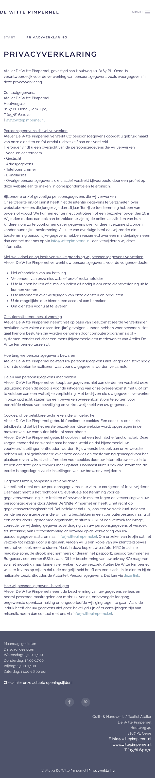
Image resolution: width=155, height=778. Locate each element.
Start (10, 37)
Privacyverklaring (101, 770)
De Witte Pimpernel (29, 12)
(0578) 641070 (139, 750)
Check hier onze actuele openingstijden (37, 682)
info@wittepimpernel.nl (70, 241)
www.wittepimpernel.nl (25, 120)
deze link (131, 575)
